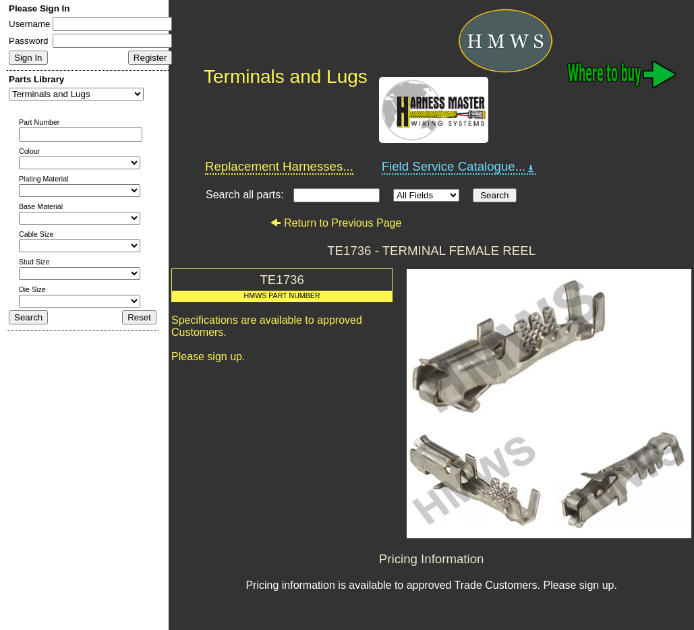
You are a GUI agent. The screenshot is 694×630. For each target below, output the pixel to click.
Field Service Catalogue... (459, 166)
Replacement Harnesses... (279, 166)
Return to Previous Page (335, 223)
